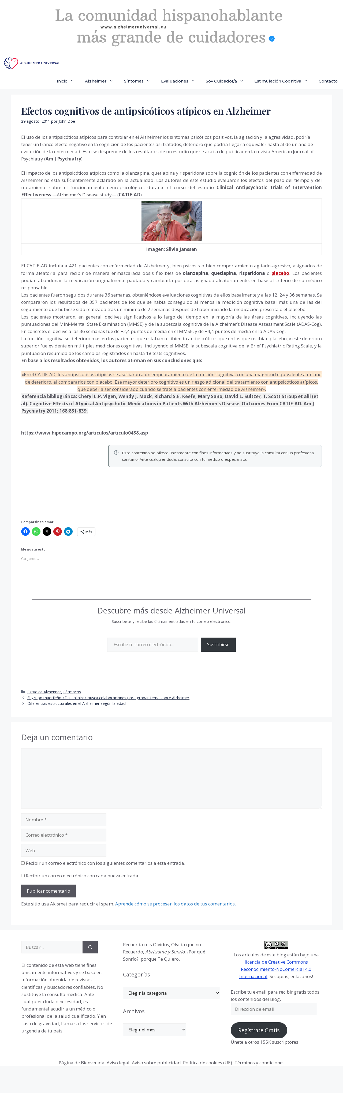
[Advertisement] (61, 479)
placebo (280, 273)
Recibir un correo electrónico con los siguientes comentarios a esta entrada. (105, 863)
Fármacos (72, 691)
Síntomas (140, 81)
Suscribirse (218, 644)
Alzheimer (102, 81)
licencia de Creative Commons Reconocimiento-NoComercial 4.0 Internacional (275, 969)
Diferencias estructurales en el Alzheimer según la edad (76, 703)
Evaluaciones (180, 81)
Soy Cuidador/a (227, 81)
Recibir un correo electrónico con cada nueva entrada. (82, 876)
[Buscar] (90, 947)
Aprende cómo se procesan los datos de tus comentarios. (175, 904)
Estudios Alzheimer (44, 691)
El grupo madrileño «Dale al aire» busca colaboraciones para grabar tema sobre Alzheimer (108, 697)
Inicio (68, 81)
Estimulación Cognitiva (283, 81)
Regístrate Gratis (258, 1030)
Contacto (328, 81)
